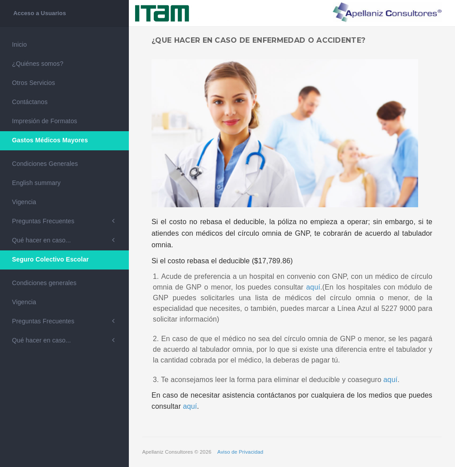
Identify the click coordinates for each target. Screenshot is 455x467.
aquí (313, 287)
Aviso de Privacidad (240, 452)
